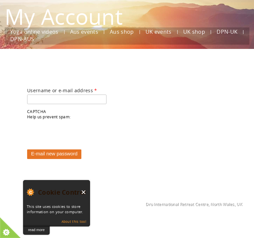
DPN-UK (227, 32)
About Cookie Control (30, 192)
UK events (159, 32)
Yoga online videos (34, 32)
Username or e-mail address (62, 90)
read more (36, 230)
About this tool (74, 221)
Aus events (84, 32)
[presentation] (77, 132)
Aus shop (122, 32)
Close (84, 192)
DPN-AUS (22, 39)
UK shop (194, 32)
